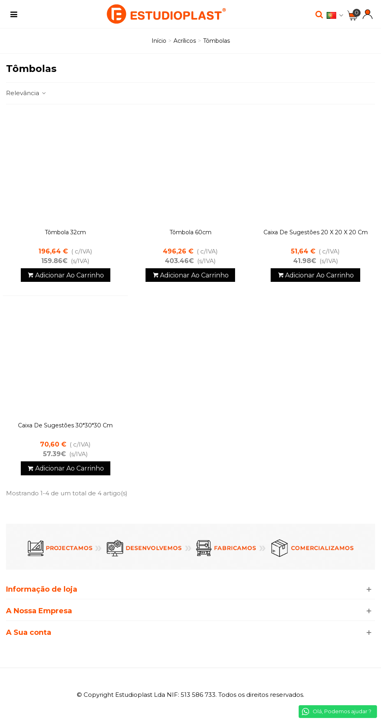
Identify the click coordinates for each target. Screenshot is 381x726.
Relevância (26, 93)
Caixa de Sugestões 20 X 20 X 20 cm (315, 232)
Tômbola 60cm (190, 232)
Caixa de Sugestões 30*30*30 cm (65, 425)
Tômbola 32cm (65, 232)
